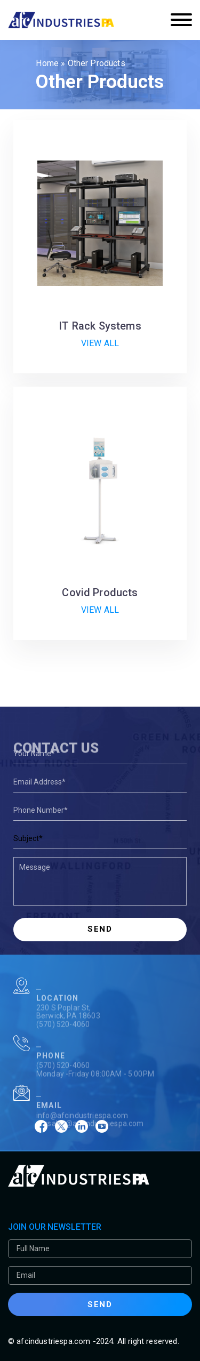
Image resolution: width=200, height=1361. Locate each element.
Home (47, 63)
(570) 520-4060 (63, 1038)
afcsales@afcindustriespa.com (89, 1137)
